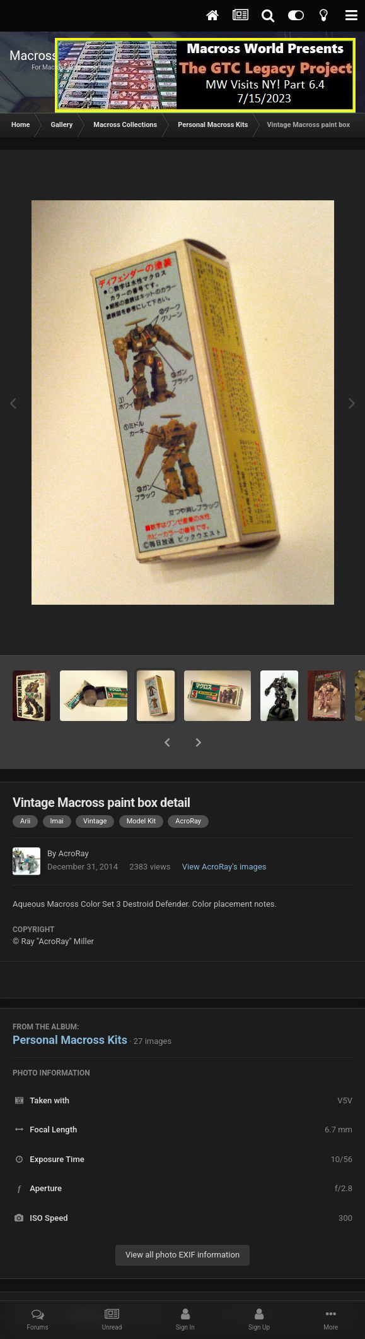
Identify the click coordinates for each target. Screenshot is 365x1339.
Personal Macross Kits (70, 1007)
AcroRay (73, 820)
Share (87, 1282)
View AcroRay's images (224, 834)
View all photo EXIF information (182, 1222)
